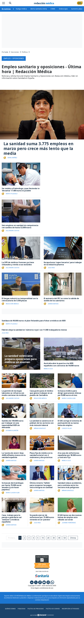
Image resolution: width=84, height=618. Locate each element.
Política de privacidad (36, 609)
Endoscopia (63, 9)
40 (59, 538)
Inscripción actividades (70, 609)
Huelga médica (21, 9)
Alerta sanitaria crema (38, 9)
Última (73, 538)
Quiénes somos (10, 609)
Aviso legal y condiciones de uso (42, 588)
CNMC (53, 9)
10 (43, 538)
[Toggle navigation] (3, 3)
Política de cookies (53, 609)
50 (65, 538)
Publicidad (21, 609)
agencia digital (33, 615)
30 (54, 538)
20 (48, 538)
